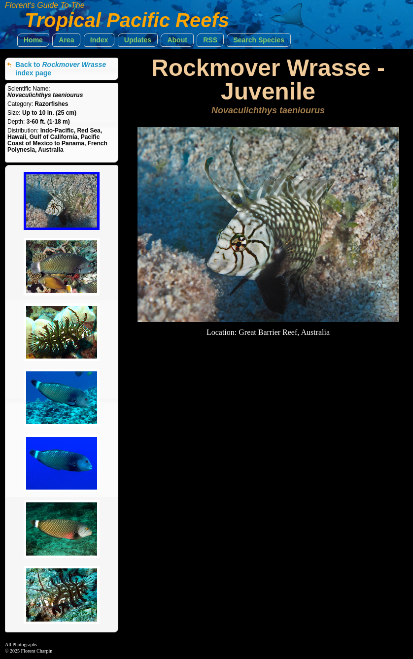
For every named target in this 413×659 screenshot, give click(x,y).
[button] (33, 40)
